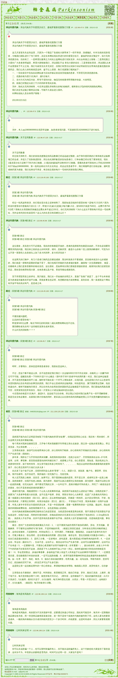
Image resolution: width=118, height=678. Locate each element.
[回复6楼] (109, 291)
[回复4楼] (109, 177)
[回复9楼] (109, 594)
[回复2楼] (109, 111)
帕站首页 (9, 17)
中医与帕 (57, 17)
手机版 (4, 2)
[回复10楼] (109, 630)
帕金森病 (33, 17)
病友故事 (69, 17)
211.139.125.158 (57, 412)
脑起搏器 (93, 17)
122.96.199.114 (41, 594)
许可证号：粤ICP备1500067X (56, 674)
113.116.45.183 (43, 177)
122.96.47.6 (79, 27)
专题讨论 (21, 17)
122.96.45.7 (41, 341)
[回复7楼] (109, 341)
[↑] (106, 660)
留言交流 (81, 17)
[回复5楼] (109, 221)
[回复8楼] (109, 411)
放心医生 (45, 17)
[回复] (110, 23)
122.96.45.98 (42, 221)
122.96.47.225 (42, 138)
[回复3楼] (109, 137)
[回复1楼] (109, 27)
